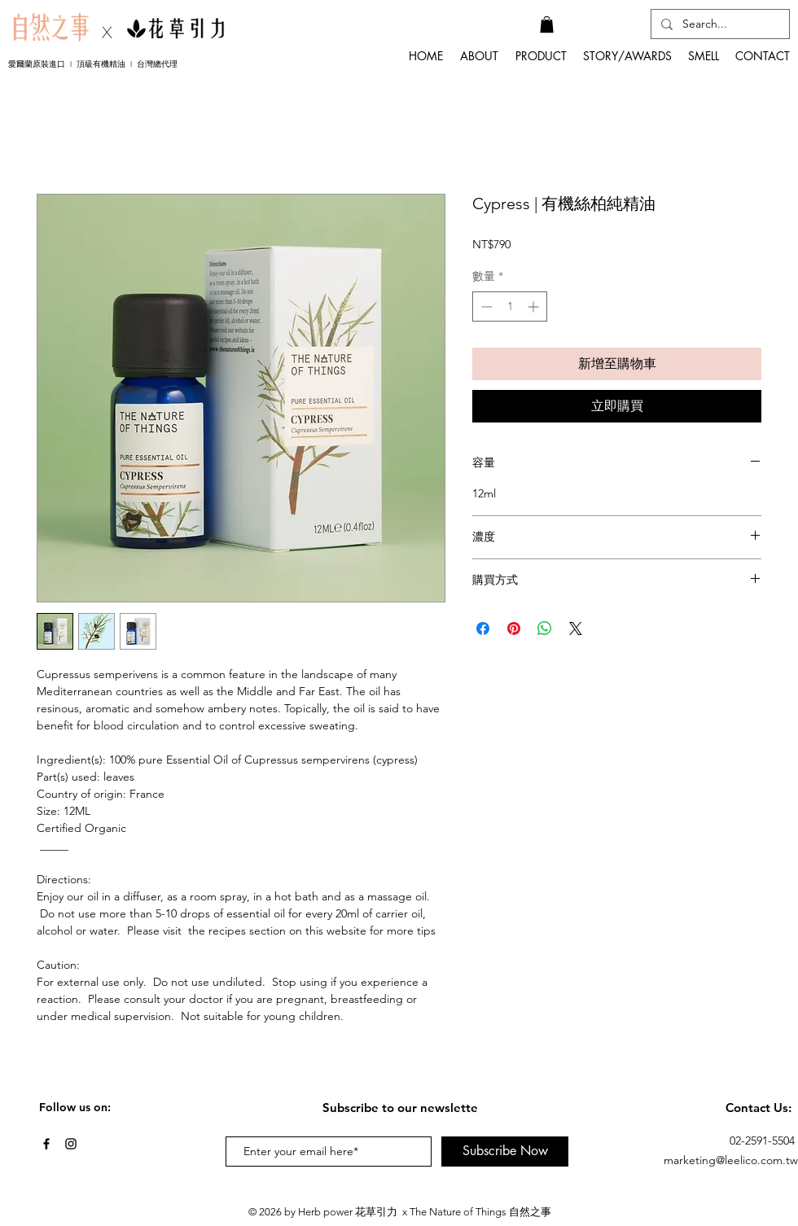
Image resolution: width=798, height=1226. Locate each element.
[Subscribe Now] (504, 1151)
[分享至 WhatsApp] (545, 628)
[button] (547, 24)
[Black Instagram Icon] (71, 1143)
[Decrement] (485, 306)
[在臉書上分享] (483, 628)
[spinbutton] (509, 306)
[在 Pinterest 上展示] (514, 628)
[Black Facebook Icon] (46, 1143)
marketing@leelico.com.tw (731, 1160)
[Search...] (718, 24)
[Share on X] (575, 628)
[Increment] (534, 306)
